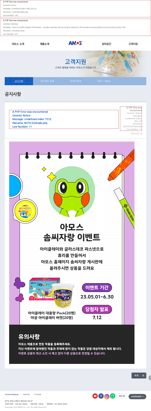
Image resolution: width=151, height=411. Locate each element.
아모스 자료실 (104, 81)
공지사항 (19, 81)
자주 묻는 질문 (47, 81)
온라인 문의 (75, 81)
